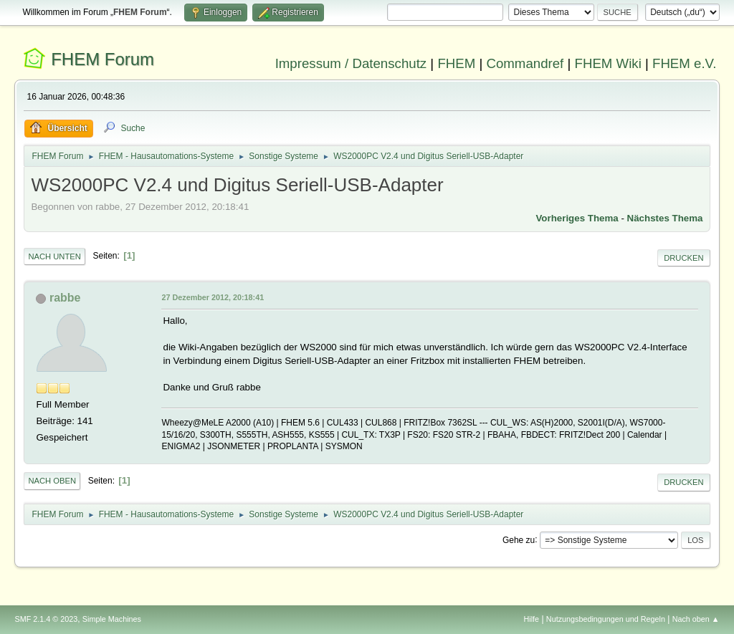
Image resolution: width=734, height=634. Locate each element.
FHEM (456, 63)
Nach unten (54, 256)
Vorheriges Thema (576, 218)
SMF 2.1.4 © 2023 (45, 619)
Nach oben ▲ (696, 619)
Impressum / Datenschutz (351, 63)
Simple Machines (111, 619)
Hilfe (532, 619)
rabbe (65, 298)
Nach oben (52, 480)
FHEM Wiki (608, 63)
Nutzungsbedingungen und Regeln (605, 619)
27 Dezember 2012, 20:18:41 (212, 297)
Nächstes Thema (665, 218)
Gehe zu (518, 539)
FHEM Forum (102, 59)
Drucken (683, 258)
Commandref (524, 63)
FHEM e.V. (684, 63)
